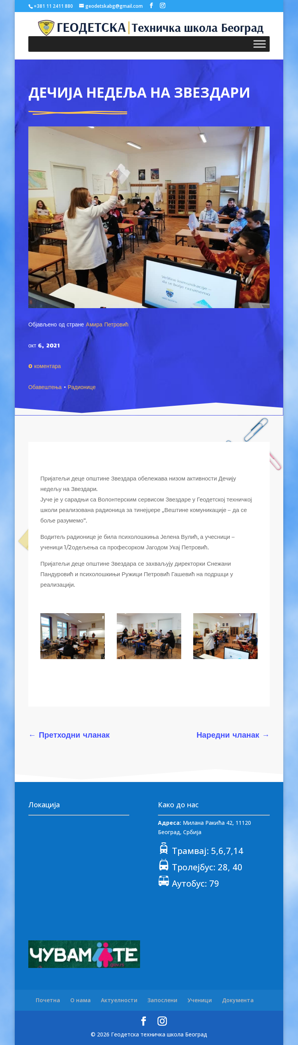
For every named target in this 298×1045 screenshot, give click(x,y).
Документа (238, 1000)
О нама (80, 1000)
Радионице (82, 386)
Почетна (48, 1000)
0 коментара (44, 365)
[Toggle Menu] (259, 43)
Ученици (199, 1000)
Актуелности (119, 1000)
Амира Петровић (107, 324)
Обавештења (45, 386)
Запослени (162, 1000)
